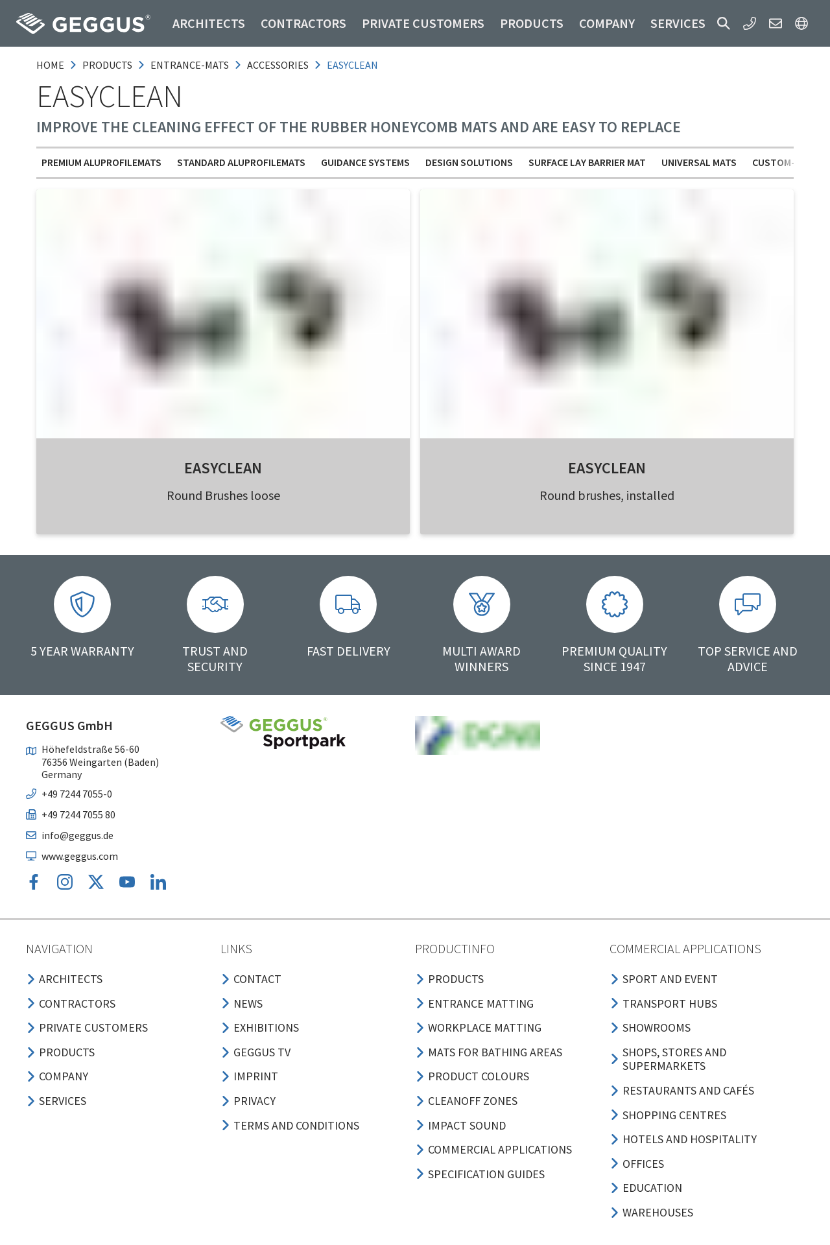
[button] (724, 23)
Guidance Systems (365, 162)
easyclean (352, 64)
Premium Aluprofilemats (101, 162)
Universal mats (699, 162)
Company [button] (607, 23)
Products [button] (531, 23)
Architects (208, 23)
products (107, 64)
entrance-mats (189, 64)
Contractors (303, 23)
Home (50, 64)
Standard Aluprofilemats (241, 162)
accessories (278, 64)
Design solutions (469, 162)
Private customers (423, 23)
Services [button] (678, 23)
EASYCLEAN (223, 468)
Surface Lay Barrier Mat (587, 162)
